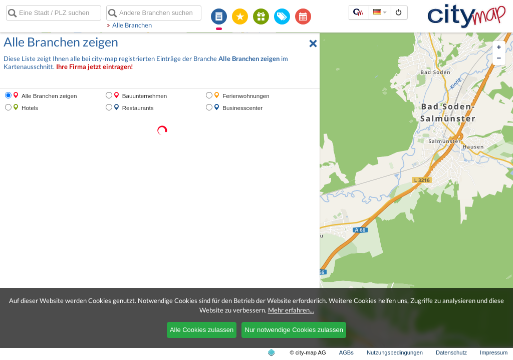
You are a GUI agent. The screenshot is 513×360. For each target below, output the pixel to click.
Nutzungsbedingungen (395, 353)
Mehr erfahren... (291, 310)
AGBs (346, 353)
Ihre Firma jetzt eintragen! (94, 66)
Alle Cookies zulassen (201, 330)
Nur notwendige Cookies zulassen (294, 330)
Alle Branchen (132, 25)
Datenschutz (451, 353)
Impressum (493, 353)
